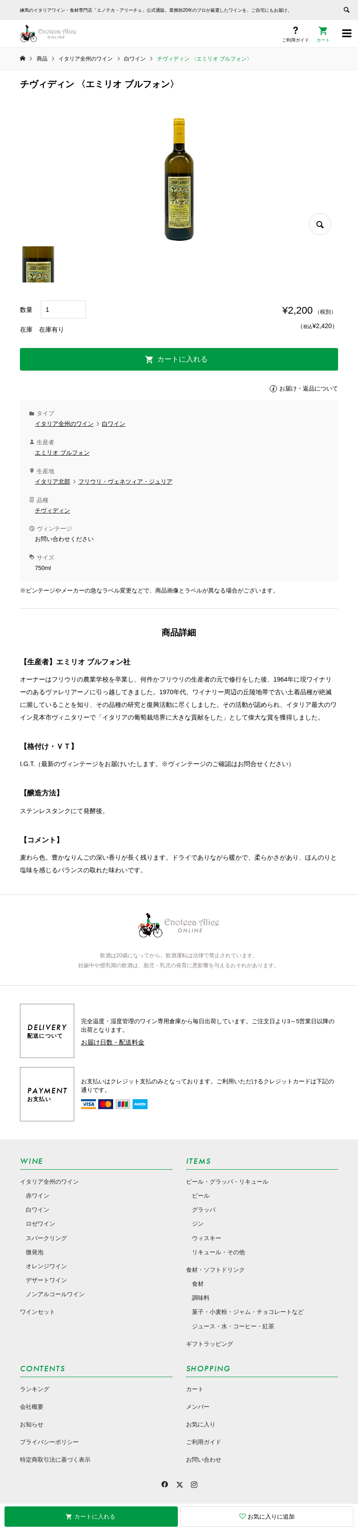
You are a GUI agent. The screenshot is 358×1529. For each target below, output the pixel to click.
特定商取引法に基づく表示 (55, 1459)
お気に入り (200, 1424)
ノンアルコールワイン (55, 1294)
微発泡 (34, 1252)
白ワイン (113, 423)
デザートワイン (46, 1280)
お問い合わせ (203, 1459)
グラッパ (203, 1209)
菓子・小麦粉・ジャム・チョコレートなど (248, 1311)
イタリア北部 (52, 481)
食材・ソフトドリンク (215, 1269)
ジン (198, 1223)
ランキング (34, 1389)
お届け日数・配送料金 (112, 1042)
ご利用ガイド (203, 1442)
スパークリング (46, 1238)
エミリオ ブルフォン (62, 452)
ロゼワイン (40, 1223)
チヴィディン (52, 510)
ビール (201, 1195)
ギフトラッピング (209, 1344)
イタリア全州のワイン (64, 423)
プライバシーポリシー (49, 1442)
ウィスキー (206, 1238)
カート (195, 1389)
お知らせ (31, 1424)
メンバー (198, 1406)
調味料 (201, 1297)
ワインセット (37, 1311)
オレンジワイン (46, 1266)
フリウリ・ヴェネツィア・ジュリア (125, 481)
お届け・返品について (308, 388)
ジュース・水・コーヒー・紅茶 (233, 1326)
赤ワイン (37, 1195)
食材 (198, 1283)
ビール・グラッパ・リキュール (227, 1181)
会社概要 (31, 1406)
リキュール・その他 (218, 1252)
